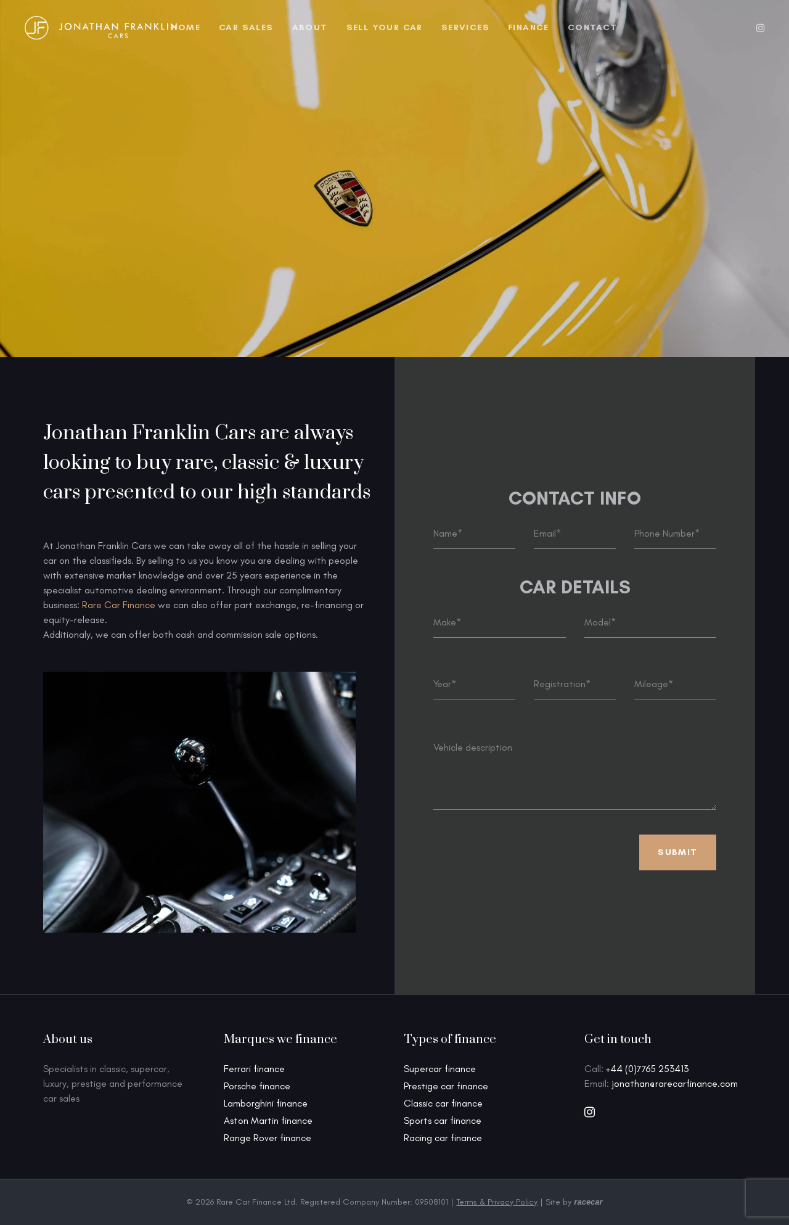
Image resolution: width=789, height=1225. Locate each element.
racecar (588, 1201)
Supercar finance (440, 1068)
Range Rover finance (267, 1138)
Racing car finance (443, 1138)
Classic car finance (443, 1103)
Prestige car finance (446, 1086)
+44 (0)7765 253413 (647, 1068)
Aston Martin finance (268, 1120)
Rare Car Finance (118, 605)
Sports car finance (442, 1120)
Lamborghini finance (266, 1103)
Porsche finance (257, 1086)
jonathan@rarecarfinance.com (674, 1083)
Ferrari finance (254, 1068)
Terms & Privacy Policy (497, 1202)
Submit (677, 852)
